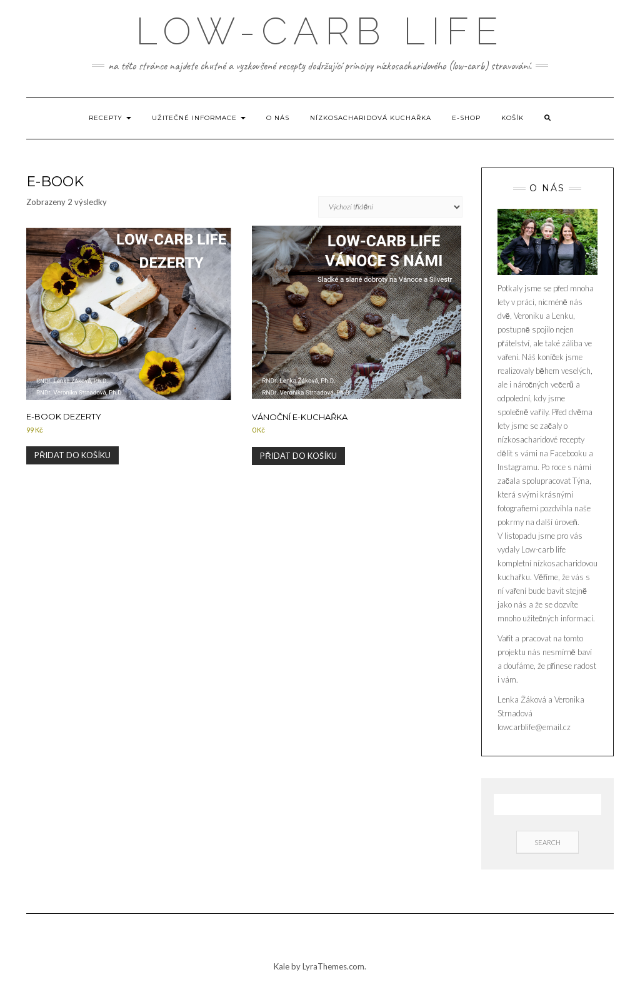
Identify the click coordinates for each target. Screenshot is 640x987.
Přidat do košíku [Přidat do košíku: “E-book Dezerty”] (72, 455)
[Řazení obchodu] (390, 207)
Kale (281, 966)
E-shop (466, 118)
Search (547, 842)
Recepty (110, 118)
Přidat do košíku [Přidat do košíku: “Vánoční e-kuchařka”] (298, 456)
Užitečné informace (199, 118)
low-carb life (320, 31)
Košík (512, 118)
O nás (277, 118)
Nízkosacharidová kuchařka (370, 118)
